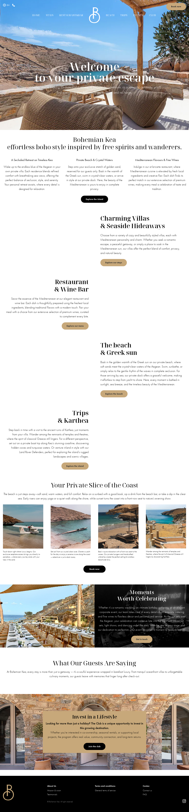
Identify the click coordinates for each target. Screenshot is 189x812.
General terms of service (105, 790)
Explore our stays (113, 262)
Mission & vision (54, 790)
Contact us (147, 790)
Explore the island (94, 199)
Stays (49, 15)
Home (36, 15)
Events (138, 15)
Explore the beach (114, 393)
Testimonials (52, 794)
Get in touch (142, 639)
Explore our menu (75, 326)
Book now (176, 6)
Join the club (94, 746)
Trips (123, 15)
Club (152, 15)
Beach (110, 15)
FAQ (145, 794)
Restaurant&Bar (71, 15)
